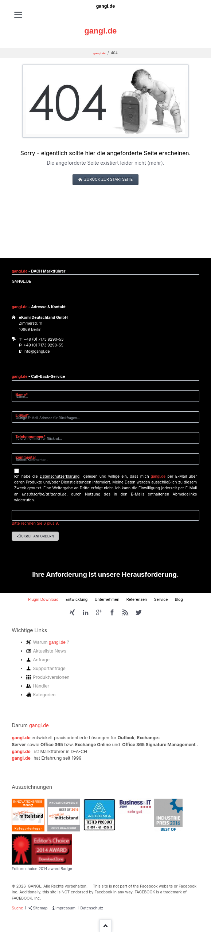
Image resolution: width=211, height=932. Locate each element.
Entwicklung (76, 599)
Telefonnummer (30, 436)
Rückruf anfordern (35, 536)
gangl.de (105, 6)
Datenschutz (92, 908)
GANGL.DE (21, 281)
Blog (179, 599)
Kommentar (25, 457)
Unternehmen (107, 599)
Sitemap (40, 908)
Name (24, 394)
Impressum (65, 908)
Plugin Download (43, 599)
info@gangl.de (37, 351)
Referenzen (136, 599)
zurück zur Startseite (108, 179)
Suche (17, 908)
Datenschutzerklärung (59, 476)
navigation (18, 15)
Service (161, 599)
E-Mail (24, 415)
